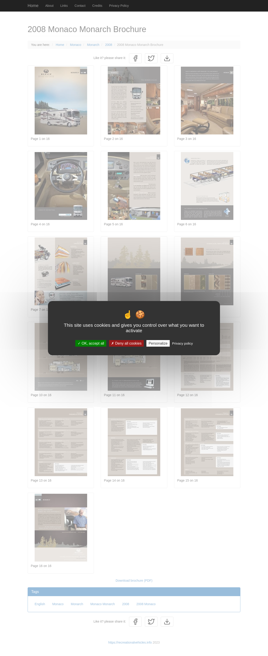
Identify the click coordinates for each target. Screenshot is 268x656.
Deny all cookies (126, 343)
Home (33, 5)
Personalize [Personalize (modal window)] (158, 343)
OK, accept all (91, 343)
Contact (79, 5)
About (49, 5)
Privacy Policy (119, 5)
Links (64, 5)
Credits (97, 5)
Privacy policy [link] (182, 343)
